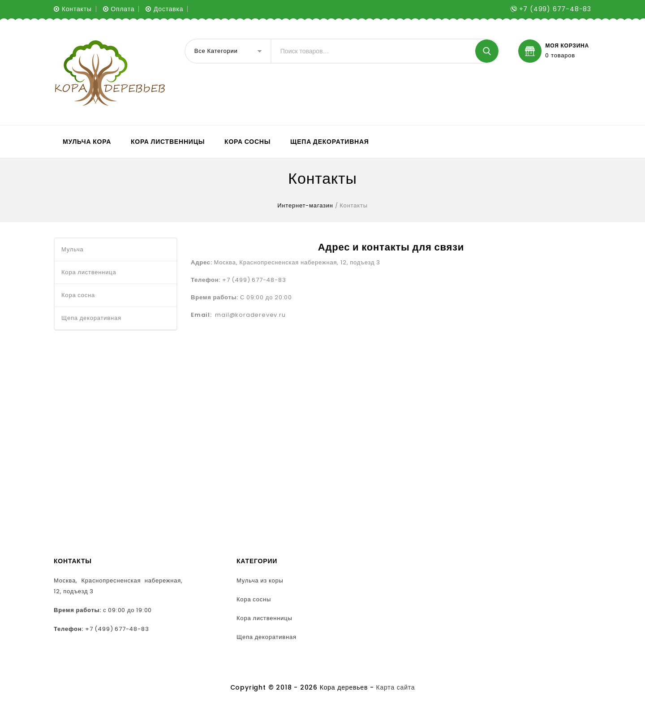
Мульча (72, 249)
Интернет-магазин (305, 205)
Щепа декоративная (329, 141)
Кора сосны (247, 141)
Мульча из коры (260, 580)
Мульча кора (87, 141)
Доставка (169, 8)
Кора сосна (78, 295)
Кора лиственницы (168, 141)
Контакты (77, 8)
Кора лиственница (88, 272)
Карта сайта (395, 687)
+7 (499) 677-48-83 (117, 629)
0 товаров (560, 55)
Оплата (122, 8)
